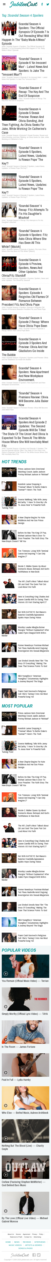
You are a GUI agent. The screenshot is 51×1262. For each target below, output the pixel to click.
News (16, 1242)
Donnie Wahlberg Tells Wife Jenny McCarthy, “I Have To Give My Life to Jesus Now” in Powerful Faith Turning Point (24, 503)
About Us (11, 1234)
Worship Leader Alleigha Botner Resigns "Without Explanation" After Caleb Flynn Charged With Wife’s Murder (25, 631)
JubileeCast (19, 1255)
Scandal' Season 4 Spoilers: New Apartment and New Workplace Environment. (34, 374)
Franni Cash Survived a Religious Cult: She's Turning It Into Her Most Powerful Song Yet (33, 694)
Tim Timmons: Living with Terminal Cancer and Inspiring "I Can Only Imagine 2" (33, 553)
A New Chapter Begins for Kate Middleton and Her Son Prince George (31, 520)
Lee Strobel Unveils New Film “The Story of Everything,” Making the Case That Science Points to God (33, 663)
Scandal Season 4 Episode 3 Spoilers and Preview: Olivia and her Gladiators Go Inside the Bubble (25, 347)
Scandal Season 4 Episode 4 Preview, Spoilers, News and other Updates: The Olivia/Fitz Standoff (22, 268)
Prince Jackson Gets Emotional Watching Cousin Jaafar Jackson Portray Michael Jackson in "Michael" (33, 471)
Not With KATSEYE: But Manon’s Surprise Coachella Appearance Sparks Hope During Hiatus (32, 614)
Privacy (34, 1234)
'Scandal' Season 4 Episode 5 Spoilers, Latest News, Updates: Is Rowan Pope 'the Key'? (24, 155)
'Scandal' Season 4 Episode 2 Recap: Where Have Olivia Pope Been (34, 322)
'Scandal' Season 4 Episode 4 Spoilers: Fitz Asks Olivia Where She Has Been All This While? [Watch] (25, 239)
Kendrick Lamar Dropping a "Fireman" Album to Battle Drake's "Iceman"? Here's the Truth (32, 486)
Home (8, 1242)
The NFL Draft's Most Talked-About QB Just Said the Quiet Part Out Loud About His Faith (33, 584)
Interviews (39, 1242)
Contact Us (28, 1237)
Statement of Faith (16, 1237)
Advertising (37, 1237)
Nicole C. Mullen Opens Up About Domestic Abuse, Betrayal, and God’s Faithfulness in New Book (33, 568)
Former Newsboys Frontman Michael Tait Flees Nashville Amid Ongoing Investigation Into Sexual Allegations (33, 648)
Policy (41, 1234)
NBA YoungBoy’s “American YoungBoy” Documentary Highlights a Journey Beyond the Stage (33, 678)
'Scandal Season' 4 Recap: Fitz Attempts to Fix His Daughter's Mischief (33, 212)
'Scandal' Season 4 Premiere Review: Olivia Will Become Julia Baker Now (33, 399)
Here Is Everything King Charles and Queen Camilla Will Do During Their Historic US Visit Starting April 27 (33, 599)
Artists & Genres (33, 1245)
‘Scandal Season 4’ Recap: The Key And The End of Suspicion (34, 92)
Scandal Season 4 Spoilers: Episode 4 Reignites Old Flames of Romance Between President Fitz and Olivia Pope (25, 297)
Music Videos (15, 1245)
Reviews (27, 1242)
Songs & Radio (25, 1248)
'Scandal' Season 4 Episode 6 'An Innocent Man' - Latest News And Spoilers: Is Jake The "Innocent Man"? (25, 67)
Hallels (23, 4)
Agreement (26, 1234)
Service (18, 1234)
